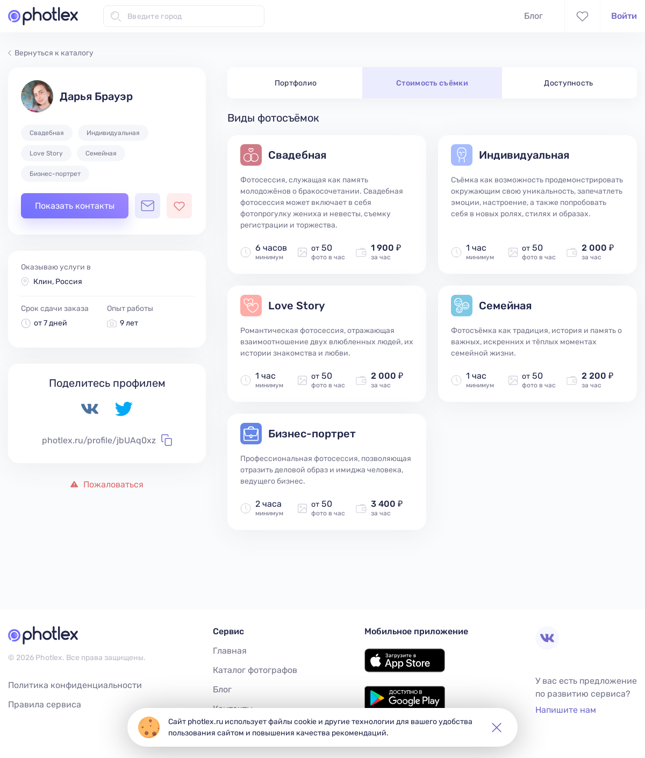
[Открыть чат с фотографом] (147, 205)
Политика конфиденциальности (75, 685)
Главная (230, 651)
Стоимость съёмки (432, 83)
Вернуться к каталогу (51, 53)
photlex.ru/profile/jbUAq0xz (107, 440)
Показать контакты (74, 206)
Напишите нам (565, 710)
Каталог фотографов (255, 670)
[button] (496, 727)
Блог (533, 16)
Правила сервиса (44, 704)
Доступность (568, 83)
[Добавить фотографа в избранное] (179, 205)
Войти (624, 16)
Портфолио (296, 83)
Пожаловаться (107, 484)
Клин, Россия (57, 281)
